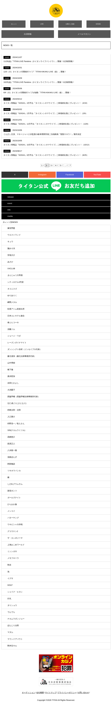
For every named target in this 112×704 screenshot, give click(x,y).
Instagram (42, 175)
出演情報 (28, 34)
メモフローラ (13, 558)
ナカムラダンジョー (15, 619)
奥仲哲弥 (11, 376)
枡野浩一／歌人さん (15, 423)
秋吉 (9, 565)
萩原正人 (11, 444)
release (10, 197)
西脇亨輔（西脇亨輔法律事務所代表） (23, 396)
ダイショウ (12, 605)
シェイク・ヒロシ (15, 592)
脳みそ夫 (11, 248)
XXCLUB (11, 268)
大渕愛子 (11, 390)
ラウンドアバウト (15, 639)
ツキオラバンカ (14, 471)
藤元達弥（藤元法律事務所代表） (21, 356)
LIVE (42, 24)
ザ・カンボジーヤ (15, 538)
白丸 (9, 598)
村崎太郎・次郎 (14, 410)
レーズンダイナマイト (16, 343)
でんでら (11, 612)
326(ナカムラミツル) (16, 430)
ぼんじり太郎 (13, 625)
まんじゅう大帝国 (15, 275)
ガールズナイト (14, 498)
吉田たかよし (13, 383)
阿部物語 (11, 464)
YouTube (97, 175)
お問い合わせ (83, 692)
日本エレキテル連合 (15, 316)
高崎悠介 (11, 437)
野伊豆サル (12, 646)
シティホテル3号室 (15, 282)
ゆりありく (12, 295)
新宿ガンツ (12, 491)
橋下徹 (10, 369)
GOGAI (98, 24)
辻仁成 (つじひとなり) (16, 403)
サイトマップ (50, 692)
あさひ (10, 262)
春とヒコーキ (13, 322)
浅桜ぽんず (12, 457)
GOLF (10, 585)
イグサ (10, 578)
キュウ (10, 241)
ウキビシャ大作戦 (15, 524)
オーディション (28, 692)
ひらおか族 (12, 504)
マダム (10, 632)
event (9, 203)
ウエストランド (14, 235)
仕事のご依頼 (70, 24)
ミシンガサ (12, 551)
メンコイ (11, 511)
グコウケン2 (12, 531)
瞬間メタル (12, 302)
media (10, 216)
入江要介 (11, 417)
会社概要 (40, 692)
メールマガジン (84, 34)
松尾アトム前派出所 (15, 309)
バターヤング (13, 518)
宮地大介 (11, 255)
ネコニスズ (12, 289)
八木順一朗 (12, 450)
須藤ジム (11, 329)
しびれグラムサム (15, 484)
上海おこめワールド (15, 545)
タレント (14, 24)
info (8, 210)
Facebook (70, 175)
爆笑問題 (11, 228)
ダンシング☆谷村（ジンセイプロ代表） (24, 349)
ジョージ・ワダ (14, 336)
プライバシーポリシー (66, 692)
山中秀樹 (11, 363)
